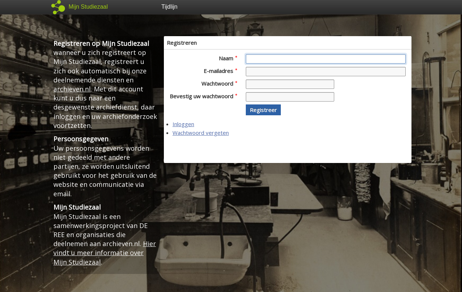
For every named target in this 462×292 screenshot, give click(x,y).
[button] (263, 109)
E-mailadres (220, 70)
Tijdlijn (169, 7)
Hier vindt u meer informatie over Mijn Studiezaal (104, 252)
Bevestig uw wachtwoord (203, 96)
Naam (228, 58)
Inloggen (183, 124)
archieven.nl (72, 89)
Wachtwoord (219, 83)
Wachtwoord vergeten (201, 132)
